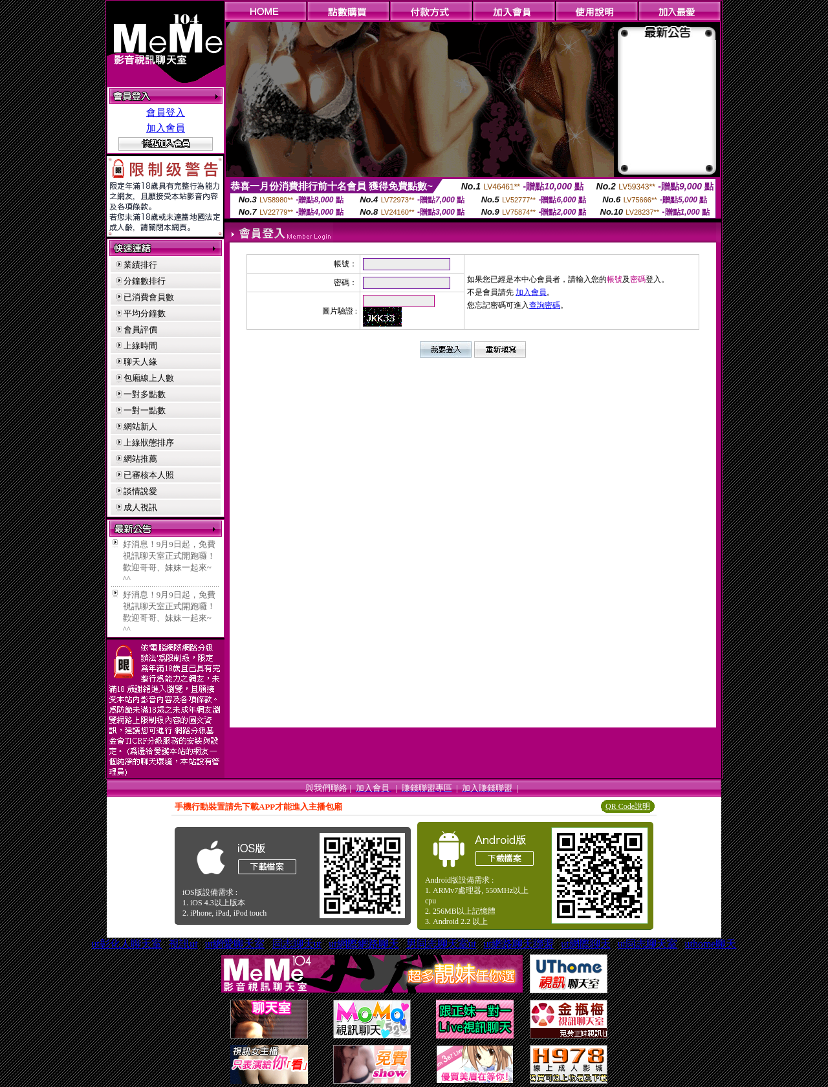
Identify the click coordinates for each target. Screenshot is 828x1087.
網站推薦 (140, 459)
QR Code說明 (627, 806)
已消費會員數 (149, 297)
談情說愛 (140, 491)
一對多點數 (145, 394)
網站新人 (140, 426)
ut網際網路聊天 (363, 943)
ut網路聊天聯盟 (518, 943)
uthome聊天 (710, 943)
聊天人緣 (140, 362)
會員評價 (140, 329)
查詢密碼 (544, 305)
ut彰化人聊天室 (127, 943)
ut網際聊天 (585, 943)
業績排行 (140, 265)
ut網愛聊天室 (235, 943)
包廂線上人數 (149, 378)
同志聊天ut (296, 943)
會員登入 (165, 112)
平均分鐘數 (145, 313)
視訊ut (183, 943)
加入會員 (165, 128)
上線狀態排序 (149, 442)
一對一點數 (145, 410)
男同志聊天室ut (441, 943)
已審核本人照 (149, 475)
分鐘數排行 (145, 281)
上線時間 (140, 345)
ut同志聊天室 (647, 943)
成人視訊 (140, 507)
